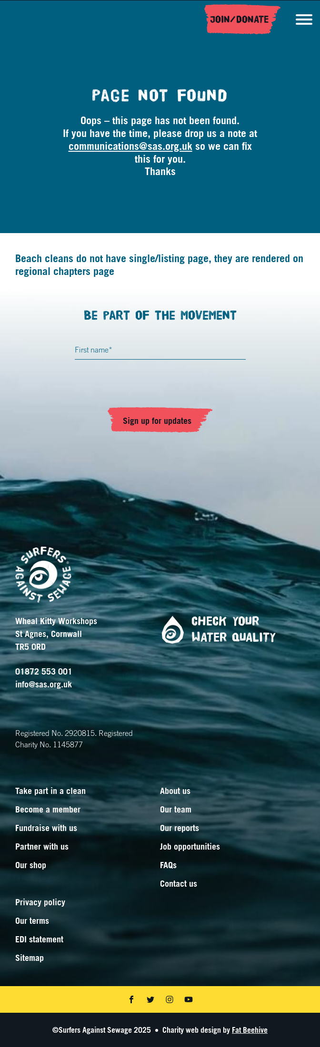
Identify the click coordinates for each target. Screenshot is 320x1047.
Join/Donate (239, 19)
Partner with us (42, 846)
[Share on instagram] (169, 999)
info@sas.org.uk (43, 684)
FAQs (168, 865)
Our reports (179, 827)
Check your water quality (215, 629)
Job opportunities (190, 846)
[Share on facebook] (131, 999)
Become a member (47, 809)
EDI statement (39, 939)
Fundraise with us (46, 827)
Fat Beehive (250, 1030)
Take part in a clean (50, 790)
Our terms (32, 920)
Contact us (178, 883)
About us (175, 790)
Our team (175, 809)
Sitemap (29, 957)
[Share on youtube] (188, 999)
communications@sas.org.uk (130, 145)
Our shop (30, 865)
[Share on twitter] (150, 999)
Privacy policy (40, 902)
